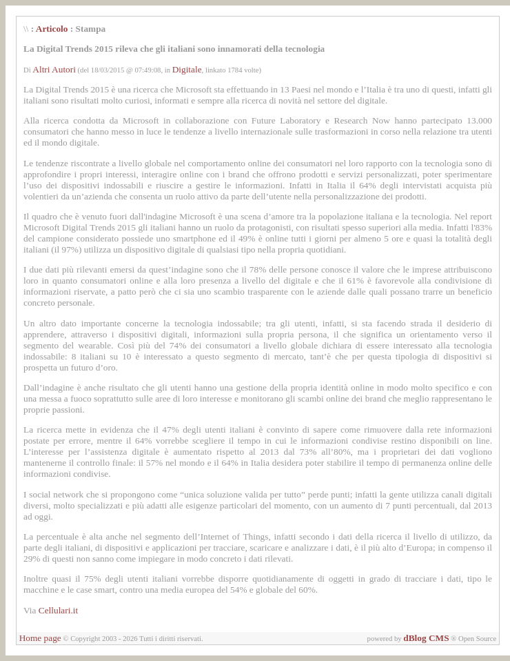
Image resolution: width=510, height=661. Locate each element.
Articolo (52, 28)
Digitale (187, 69)
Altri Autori (54, 69)
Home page (40, 638)
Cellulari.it (58, 610)
